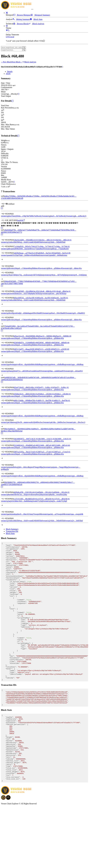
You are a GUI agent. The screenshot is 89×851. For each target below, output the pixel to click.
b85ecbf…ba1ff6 (44, 298)
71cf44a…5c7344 (45, 246)
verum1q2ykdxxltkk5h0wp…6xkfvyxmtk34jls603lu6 (22, 242)
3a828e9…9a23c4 (45, 253)
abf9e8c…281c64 (45, 492)
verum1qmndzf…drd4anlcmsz (55, 255)
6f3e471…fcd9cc (45, 387)
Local (12, 37)
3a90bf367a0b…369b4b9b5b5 (16, 377)
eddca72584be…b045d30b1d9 (16, 196)
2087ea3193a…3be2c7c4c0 (26, 452)
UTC (8, 37)
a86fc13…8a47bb (46, 400)
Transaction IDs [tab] (12, 531)
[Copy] (62, 67)
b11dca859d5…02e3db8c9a (26, 291)
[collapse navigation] (32, 9)
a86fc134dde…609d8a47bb (26, 400)
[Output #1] (5, 220)
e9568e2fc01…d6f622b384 (25, 394)
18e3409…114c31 (46, 439)
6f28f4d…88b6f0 (45, 343)
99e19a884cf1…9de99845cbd (16, 429)
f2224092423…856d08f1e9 (26, 445)
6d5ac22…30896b (46, 336)
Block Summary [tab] (12, 529)
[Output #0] (5, 214)
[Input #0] (5, 204)
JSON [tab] (8, 74)
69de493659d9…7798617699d (16, 281)
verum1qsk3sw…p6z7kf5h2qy (54, 293)
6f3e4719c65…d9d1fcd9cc (25, 387)
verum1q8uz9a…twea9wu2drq (55, 494)
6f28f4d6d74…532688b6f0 (25, 343)
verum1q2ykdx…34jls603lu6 (54, 242)
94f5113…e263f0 (45, 349)
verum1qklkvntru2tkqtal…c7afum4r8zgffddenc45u (21, 338)
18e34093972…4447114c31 (26, 439)
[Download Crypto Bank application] (8, 843)
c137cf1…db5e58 (45, 499)
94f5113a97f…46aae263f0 (25, 349)
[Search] (24, 47)
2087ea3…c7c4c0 (46, 452)
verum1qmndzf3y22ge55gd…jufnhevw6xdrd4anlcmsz (22, 255)
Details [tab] (9, 71)
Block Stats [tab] (10, 533)
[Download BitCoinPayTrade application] (3, 843)
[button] (7, 13)
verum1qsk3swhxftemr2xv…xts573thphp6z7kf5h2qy (22, 293)
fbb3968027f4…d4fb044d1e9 (15, 482)
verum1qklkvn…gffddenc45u (52, 338)
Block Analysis (29, 62)
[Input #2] (5, 253)
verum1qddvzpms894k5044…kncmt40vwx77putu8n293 (23, 249)
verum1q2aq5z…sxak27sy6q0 (55, 501)
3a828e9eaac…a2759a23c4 (25, 253)
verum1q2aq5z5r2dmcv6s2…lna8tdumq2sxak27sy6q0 (22, 501)
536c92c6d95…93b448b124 (26, 240)
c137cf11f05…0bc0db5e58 (25, 499)
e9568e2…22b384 (45, 394)
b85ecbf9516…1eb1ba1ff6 (25, 298)
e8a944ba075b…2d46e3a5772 (16, 230)
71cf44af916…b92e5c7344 (25, 246)
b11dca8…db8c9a (46, 291)
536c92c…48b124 (46, 240)
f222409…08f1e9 (46, 445)
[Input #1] (5, 246)
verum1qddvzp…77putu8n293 (57, 249)
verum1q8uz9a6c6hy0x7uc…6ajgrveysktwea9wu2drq (22, 494)
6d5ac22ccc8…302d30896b (26, 336)
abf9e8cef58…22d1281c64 (25, 492)
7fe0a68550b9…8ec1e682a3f (15, 326)
